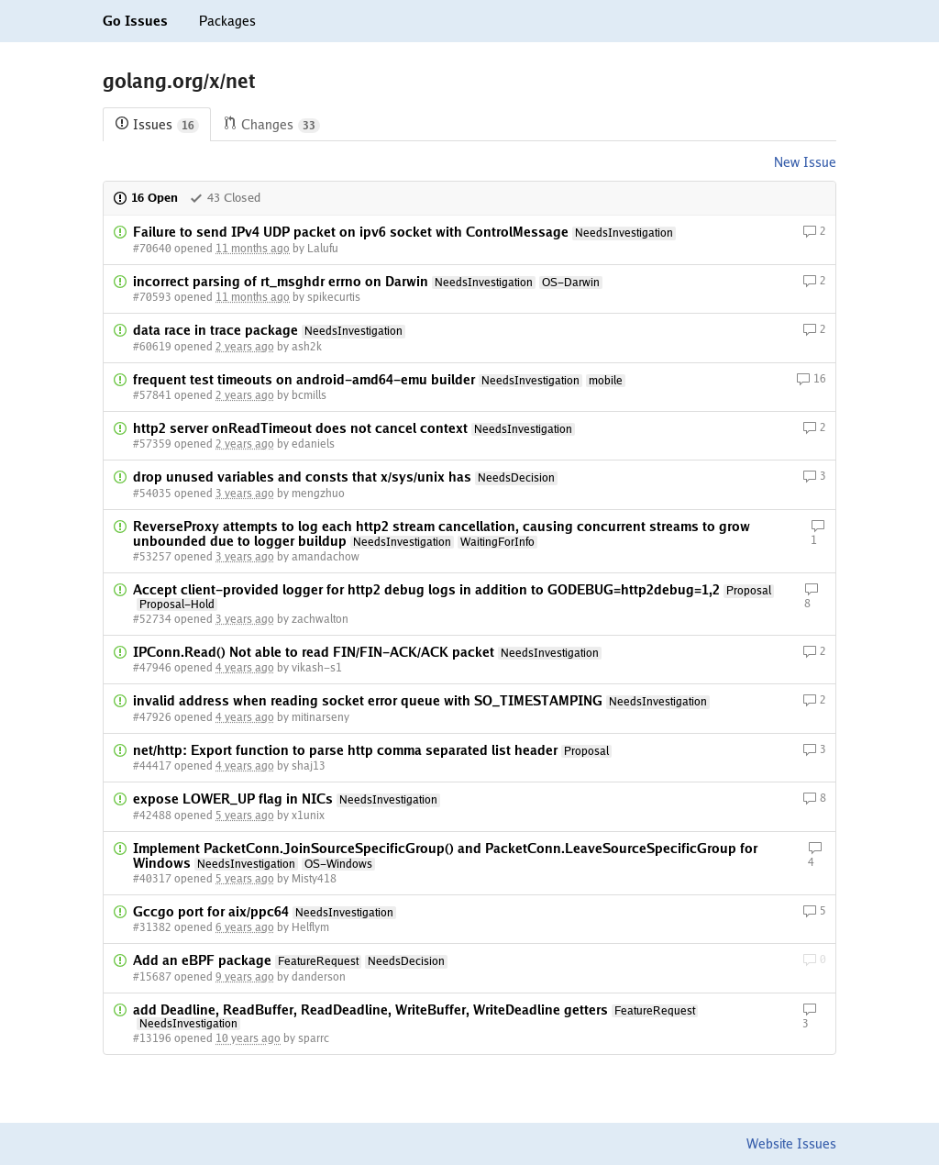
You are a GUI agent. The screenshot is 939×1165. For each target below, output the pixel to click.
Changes (271, 125)
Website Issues (791, 1144)
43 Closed (224, 198)
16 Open (145, 198)
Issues (157, 125)
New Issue (805, 162)
